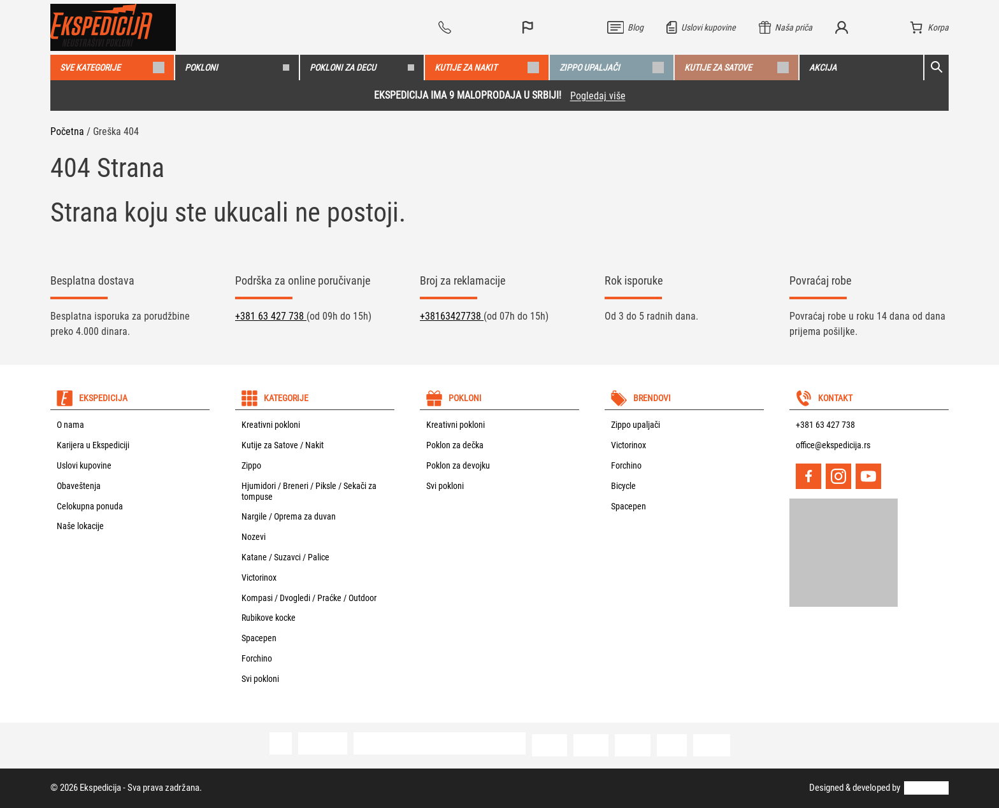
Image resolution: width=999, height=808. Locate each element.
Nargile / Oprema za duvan (288, 516)
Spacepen (259, 638)
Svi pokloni (260, 679)
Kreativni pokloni (270, 425)
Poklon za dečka (455, 445)
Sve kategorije (112, 67)
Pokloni (237, 67)
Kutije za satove (736, 67)
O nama (70, 425)
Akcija (823, 67)
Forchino (256, 658)
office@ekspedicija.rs (833, 445)
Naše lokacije (80, 526)
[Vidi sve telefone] (469, 27)
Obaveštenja (79, 486)
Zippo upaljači (611, 67)
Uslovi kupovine (84, 465)
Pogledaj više (598, 96)
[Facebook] (808, 476)
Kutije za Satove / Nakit (282, 445)
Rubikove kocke (268, 618)
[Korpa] (929, 27)
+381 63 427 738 (270, 316)
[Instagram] (838, 476)
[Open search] (936, 67)
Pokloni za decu (362, 67)
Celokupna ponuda (90, 506)
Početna (67, 131)
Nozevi (253, 537)
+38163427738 (452, 316)
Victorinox (259, 577)
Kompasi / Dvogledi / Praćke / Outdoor (309, 598)
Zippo (251, 465)
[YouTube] (868, 476)
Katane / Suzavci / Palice (285, 557)
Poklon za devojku (458, 465)
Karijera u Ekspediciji (93, 445)
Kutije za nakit (487, 67)
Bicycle (623, 486)
